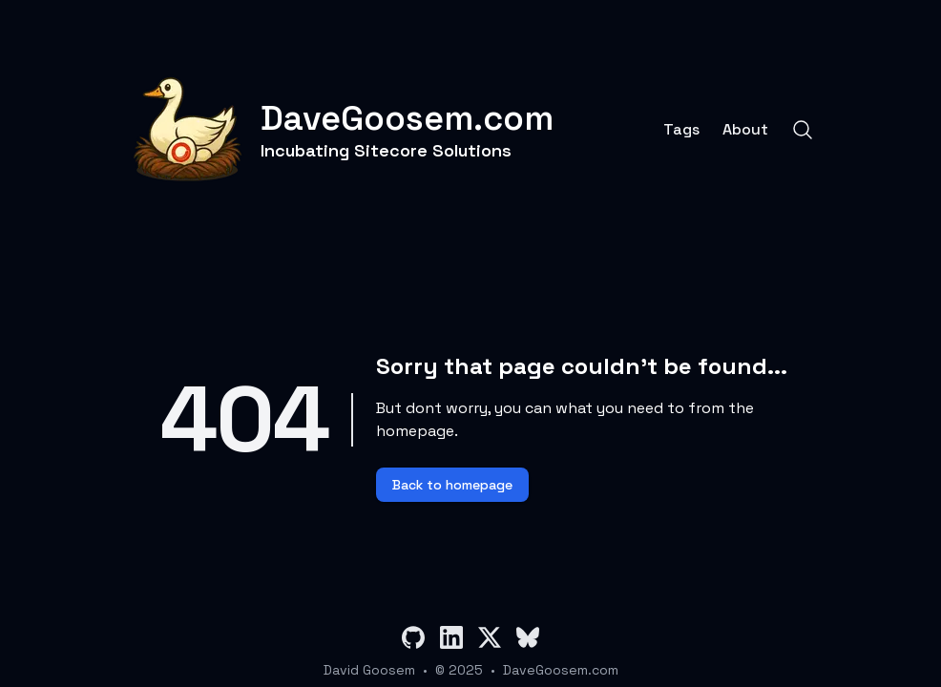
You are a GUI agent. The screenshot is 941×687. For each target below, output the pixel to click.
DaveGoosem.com (560, 669)
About (745, 129)
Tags (681, 129)
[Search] (802, 129)
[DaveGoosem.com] (340, 129)
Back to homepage (452, 484)
